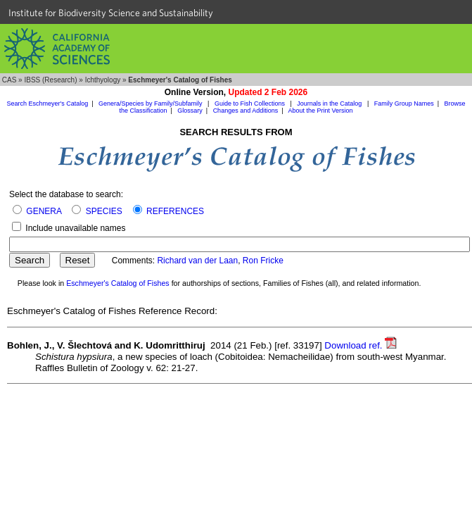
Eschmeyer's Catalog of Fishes (118, 283)
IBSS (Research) (50, 80)
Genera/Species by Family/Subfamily (151, 103)
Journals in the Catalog (330, 103)
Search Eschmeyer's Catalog (47, 103)
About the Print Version (320, 110)
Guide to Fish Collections (251, 103)
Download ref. (360, 345)
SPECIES (104, 211)
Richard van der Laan (197, 260)
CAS (9, 80)
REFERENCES (175, 211)
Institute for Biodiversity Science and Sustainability (110, 12)
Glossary (190, 110)
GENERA (43, 211)
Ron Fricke (263, 260)
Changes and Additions (246, 110)
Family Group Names (404, 103)
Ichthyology (103, 80)
